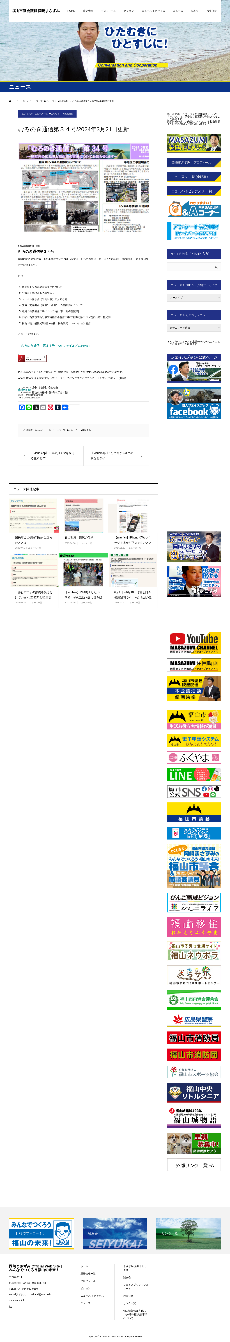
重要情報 (88, 10)
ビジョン (129, 10)
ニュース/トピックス (153, 10)
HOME (71, 10)
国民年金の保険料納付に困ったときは (33, 540)
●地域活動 (68, 114)
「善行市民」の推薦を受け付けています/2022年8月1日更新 (33, 597)
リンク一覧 (129, 1303)
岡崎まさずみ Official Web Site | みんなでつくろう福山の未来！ (35, 1268)
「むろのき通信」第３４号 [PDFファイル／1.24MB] (53, 345)
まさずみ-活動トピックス (135, 1268)
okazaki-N (38, 430)
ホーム (84, 1266)
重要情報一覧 (88, 1273)
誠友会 (195, 10)
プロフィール (108, 10)
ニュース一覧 (41, 114)
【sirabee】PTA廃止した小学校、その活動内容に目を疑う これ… (83, 597)
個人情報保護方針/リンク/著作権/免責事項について (135, 1314)
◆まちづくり (55, 114)
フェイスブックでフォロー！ (135, 1286)
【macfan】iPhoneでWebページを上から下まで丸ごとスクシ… (133, 542)
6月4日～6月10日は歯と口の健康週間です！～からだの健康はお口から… (133, 597)
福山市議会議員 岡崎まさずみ (36, 11)
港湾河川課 (24, 390)
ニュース (178, 10)
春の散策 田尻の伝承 (79, 537)
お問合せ (211, 10)
